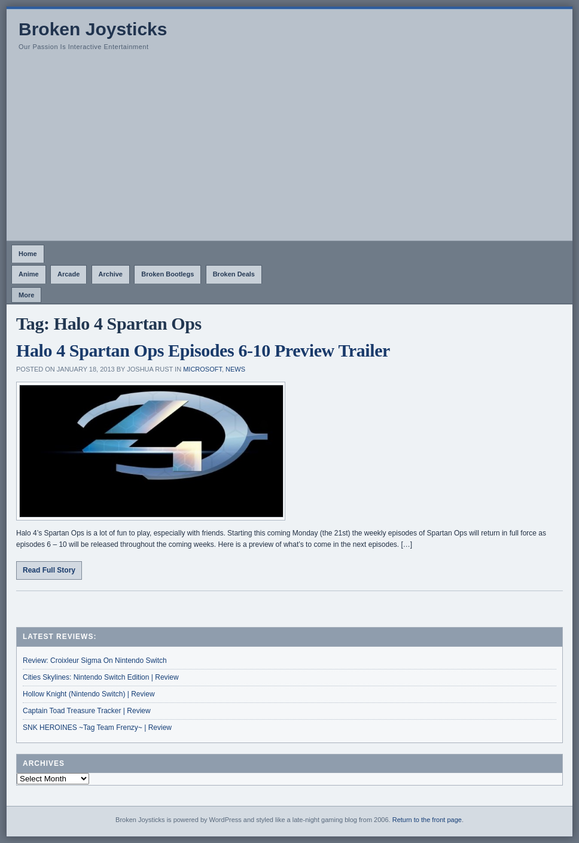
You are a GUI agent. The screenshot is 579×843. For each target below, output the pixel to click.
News (235, 369)
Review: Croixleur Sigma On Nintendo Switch (95, 660)
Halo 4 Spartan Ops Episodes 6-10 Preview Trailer (203, 350)
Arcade (68, 274)
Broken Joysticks (93, 29)
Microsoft (202, 369)
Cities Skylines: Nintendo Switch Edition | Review (101, 677)
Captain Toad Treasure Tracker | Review (87, 711)
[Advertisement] (289, 151)
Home (28, 253)
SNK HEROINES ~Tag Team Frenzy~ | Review (97, 727)
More (26, 295)
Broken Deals (234, 274)
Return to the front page (427, 819)
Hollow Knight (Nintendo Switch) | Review (89, 694)
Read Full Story (49, 570)
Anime (29, 274)
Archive (111, 274)
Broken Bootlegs (167, 274)
